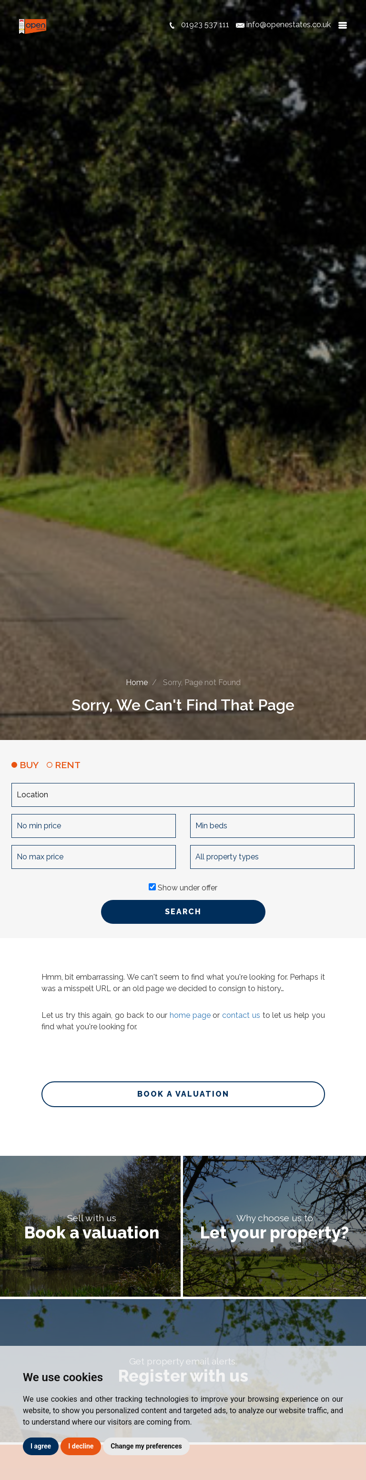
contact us (241, 1015)
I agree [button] (40, 1446)
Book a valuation (183, 1094)
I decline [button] (80, 1446)
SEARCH (183, 911)
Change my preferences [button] (146, 1446)
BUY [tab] (25, 765)
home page (190, 1015)
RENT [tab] (64, 765)
